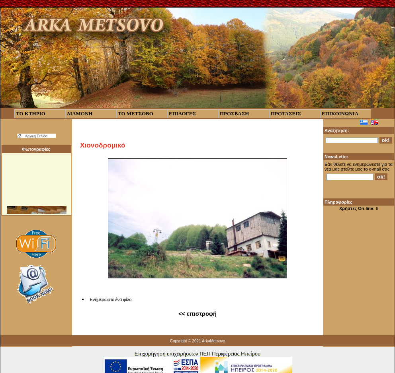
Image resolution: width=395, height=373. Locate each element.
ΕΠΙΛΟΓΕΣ (182, 114)
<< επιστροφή (197, 314)
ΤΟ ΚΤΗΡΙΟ (30, 114)
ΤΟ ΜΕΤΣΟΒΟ (135, 114)
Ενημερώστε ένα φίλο (110, 299)
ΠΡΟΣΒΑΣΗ (234, 114)
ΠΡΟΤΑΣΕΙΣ (286, 114)
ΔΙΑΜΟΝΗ (79, 114)
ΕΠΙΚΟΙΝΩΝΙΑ (340, 114)
